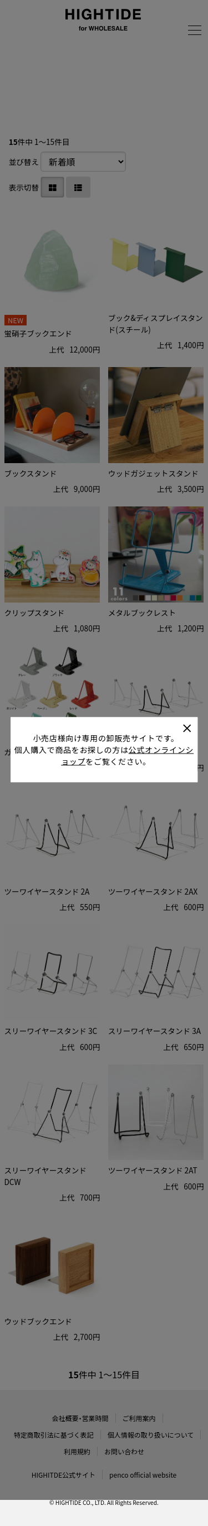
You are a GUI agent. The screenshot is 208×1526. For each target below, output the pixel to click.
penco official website (142, 1474)
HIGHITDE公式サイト (63, 1474)
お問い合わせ (124, 1451)
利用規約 (77, 1451)
